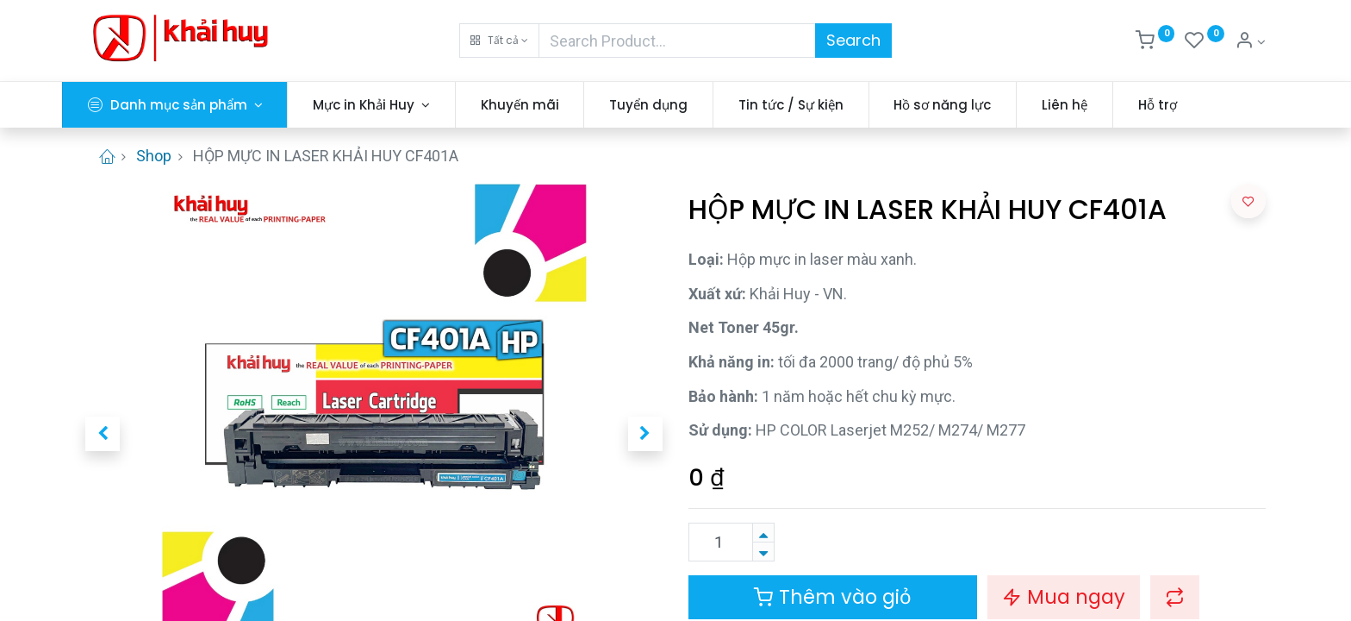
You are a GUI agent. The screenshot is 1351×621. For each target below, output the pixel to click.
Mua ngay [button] (1063, 597)
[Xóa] (763, 552)
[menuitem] (543, 105)
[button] (499, 40)
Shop (153, 156)
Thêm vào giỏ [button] (833, 597)
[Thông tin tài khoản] (1250, 42)
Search (853, 40)
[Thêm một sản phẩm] (763, 533)
